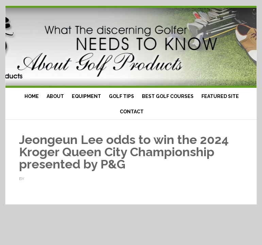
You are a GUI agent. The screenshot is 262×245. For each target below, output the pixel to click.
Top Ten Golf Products (130, 47)
